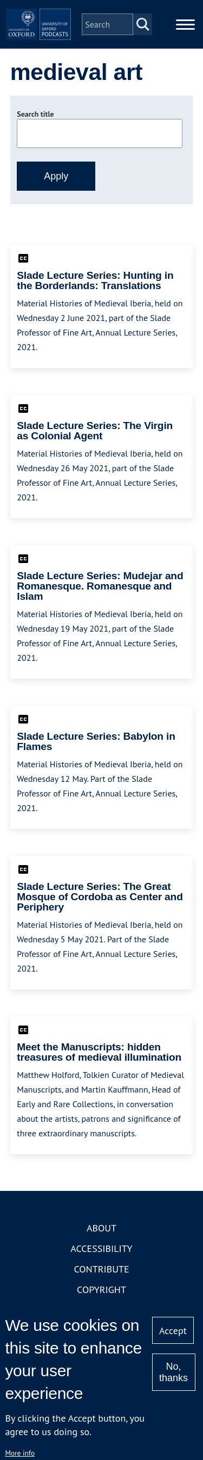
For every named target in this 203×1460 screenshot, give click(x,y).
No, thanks (173, 1372)
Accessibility (101, 1248)
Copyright (101, 1289)
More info (20, 1453)
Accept (173, 1330)
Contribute (101, 1269)
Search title (35, 114)
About (101, 1228)
